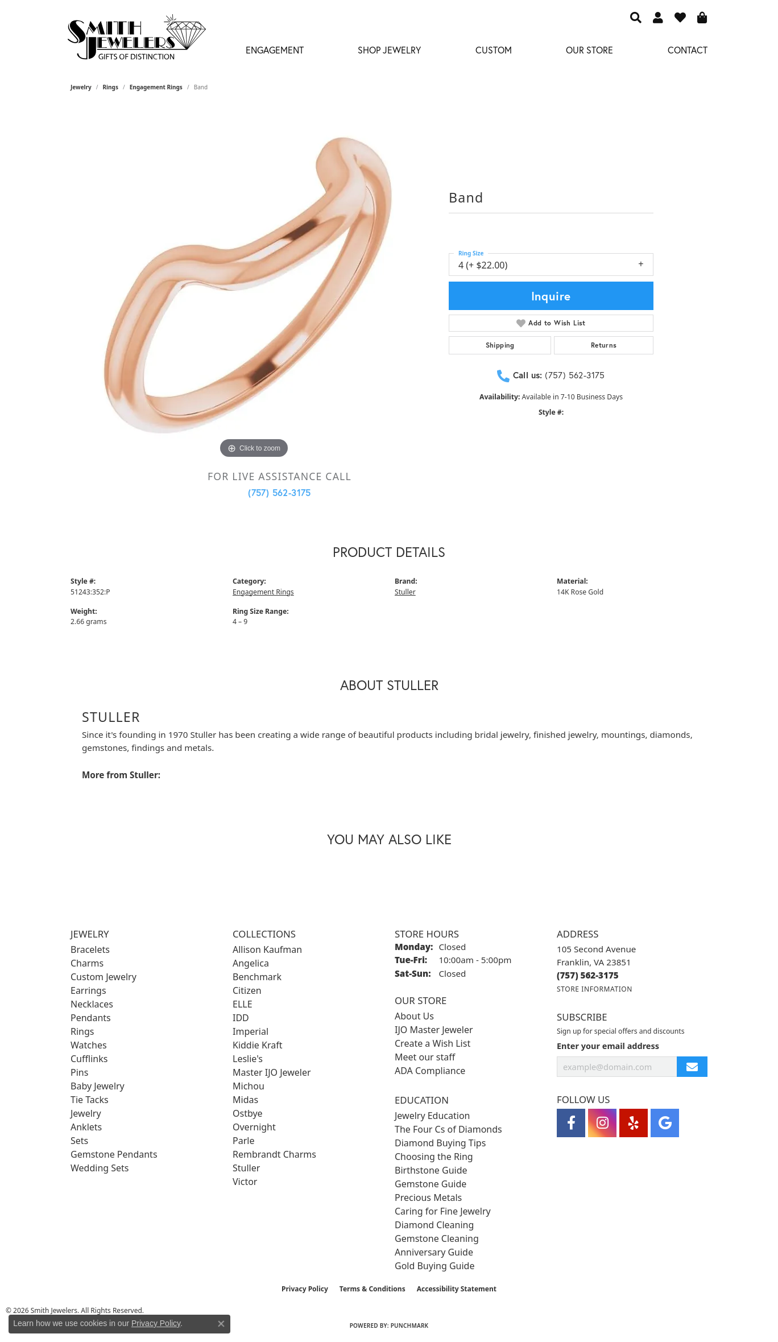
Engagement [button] (275, 50)
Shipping (500, 345)
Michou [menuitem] (248, 1086)
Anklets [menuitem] (86, 1127)
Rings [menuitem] (82, 1031)
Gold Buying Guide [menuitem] (434, 1266)
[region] (254, 290)
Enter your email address (608, 1045)
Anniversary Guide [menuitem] (434, 1252)
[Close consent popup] (221, 1323)
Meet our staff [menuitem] (425, 1057)
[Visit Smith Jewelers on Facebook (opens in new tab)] (571, 1123)
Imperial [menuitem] (250, 1031)
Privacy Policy (305, 1289)
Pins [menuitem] (79, 1072)
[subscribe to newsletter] (692, 1066)
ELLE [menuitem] (243, 1004)
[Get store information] (594, 989)
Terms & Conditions (372, 1289)
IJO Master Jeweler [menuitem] (434, 1029)
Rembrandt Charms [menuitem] (274, 1154)
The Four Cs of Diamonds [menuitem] (448, 1129)
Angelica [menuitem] (251, 963)
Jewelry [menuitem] (86, 1113)
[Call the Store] (588, 975)
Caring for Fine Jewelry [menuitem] (443, 1211)
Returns (604, 345)
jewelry (81, 87)
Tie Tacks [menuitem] (90, 1099)
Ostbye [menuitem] (248, 1113)
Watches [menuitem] (89, 1045)
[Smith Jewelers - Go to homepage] (136, 40)
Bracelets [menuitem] (90, 949)
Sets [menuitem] (79, 1140)
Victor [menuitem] (245, 1181)
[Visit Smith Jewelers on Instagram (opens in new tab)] (602, 1123)
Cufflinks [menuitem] (89, 1058)
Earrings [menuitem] (88, 990)
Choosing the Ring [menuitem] (434, 1156)
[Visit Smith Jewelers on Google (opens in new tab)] (665, 1123)
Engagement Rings (156, 87)
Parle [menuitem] (243, 1140)
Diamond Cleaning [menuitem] (434, 1225)
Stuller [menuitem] (246, 1168)
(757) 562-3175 (279, 492)
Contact (687, 50)
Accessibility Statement (456, 1289)
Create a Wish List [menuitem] (432, 1043)
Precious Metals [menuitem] (428, 1197)
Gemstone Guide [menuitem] (430, 1184)
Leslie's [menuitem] (248, 1058)
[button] (636, 17)
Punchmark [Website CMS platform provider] (410, 1325)
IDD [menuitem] (241, 1017)
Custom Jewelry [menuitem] (103, 977)
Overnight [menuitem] (254, 1127)
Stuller (405, 592)
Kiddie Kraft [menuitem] (257, 1045)
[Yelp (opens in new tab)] (633, 1123)
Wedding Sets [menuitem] (100, 1168)
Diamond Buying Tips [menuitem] (440, 1143)
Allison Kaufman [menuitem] (267, 949)
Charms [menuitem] (87, 963)
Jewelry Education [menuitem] (432, 1115)
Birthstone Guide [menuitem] (431, 1170)
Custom (493, 50)
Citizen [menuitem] (247, 990)
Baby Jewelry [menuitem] (98, 1086)
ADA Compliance (430, 1070)
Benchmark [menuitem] (257, 977)
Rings (110, 87)
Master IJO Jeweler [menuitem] (272, 1072)
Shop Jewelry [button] (389, 50)
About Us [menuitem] (414, 1016)
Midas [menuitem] (245, 1099)
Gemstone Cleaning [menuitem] (437, 1238)
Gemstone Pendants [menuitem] (114, 1154)
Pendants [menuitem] (91, 1017)
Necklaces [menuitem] (92, 1004)
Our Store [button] (589, 50)
